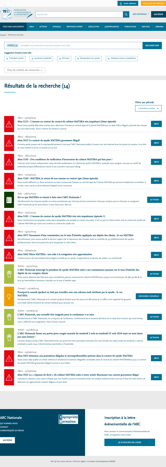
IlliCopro (66, 58)
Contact (4, 427)
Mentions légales (79, 461)
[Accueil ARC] (16, 14)
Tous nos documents (13, 26)
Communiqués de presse (12, 430)
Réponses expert (75, 26)
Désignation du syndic (90, 58)
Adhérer (158, 14)
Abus (31, 26)
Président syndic (16, 58)
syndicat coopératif (42, 58)
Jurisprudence (112, 26)
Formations (130, 26)
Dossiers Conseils (149, 296)
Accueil (3, 35)
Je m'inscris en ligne (129, 442)
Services (146, 26)
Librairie (159, 26)
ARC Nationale (140, 14)
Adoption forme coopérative (123, 58)
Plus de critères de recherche (23, 70)
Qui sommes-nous (9, 423)
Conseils (57, 26)
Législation (93, 26)
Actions (43, 26)
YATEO (112, 461)
